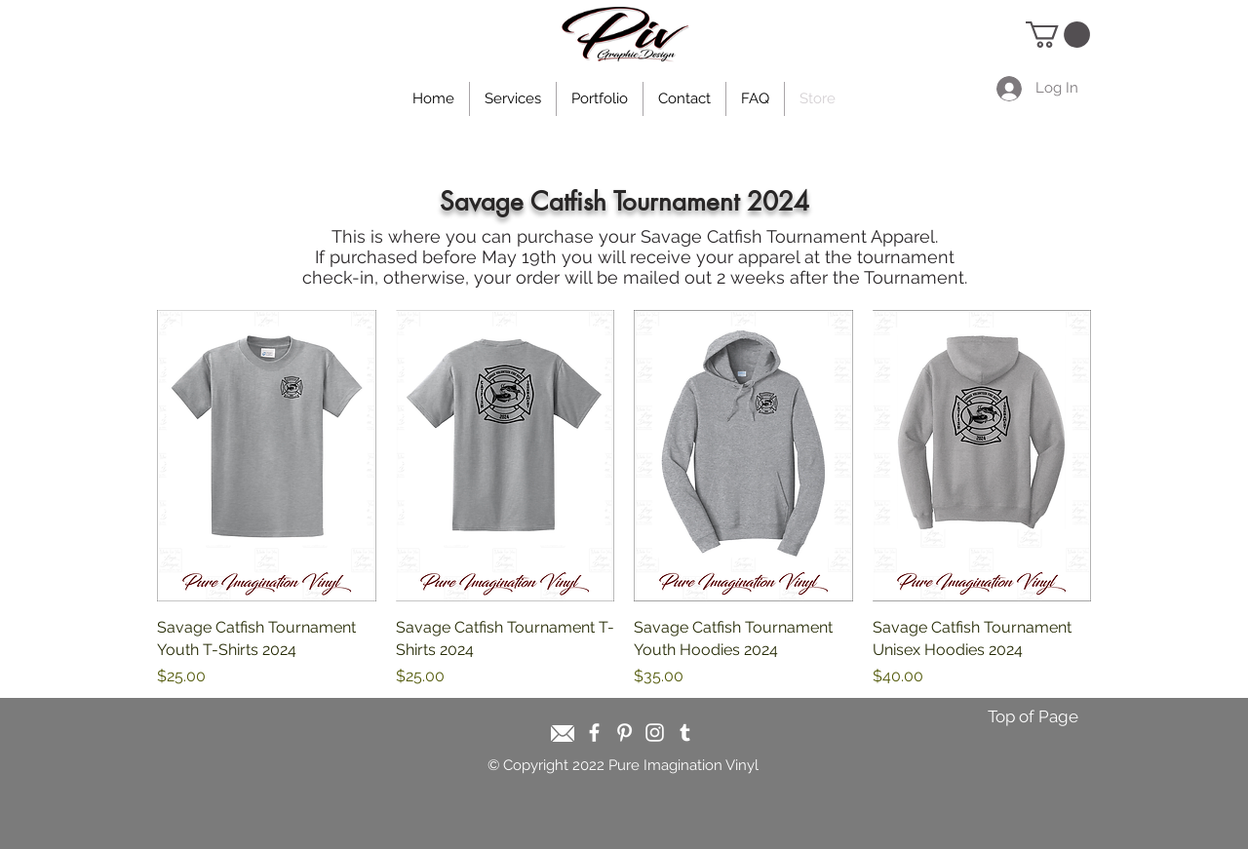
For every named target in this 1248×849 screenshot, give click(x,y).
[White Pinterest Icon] (624, 732)
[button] (1058, 34)
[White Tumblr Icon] (685, 732)
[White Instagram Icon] (655, 732)
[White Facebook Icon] (594, 732)
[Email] (562, 733)
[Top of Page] (1032, 717)
